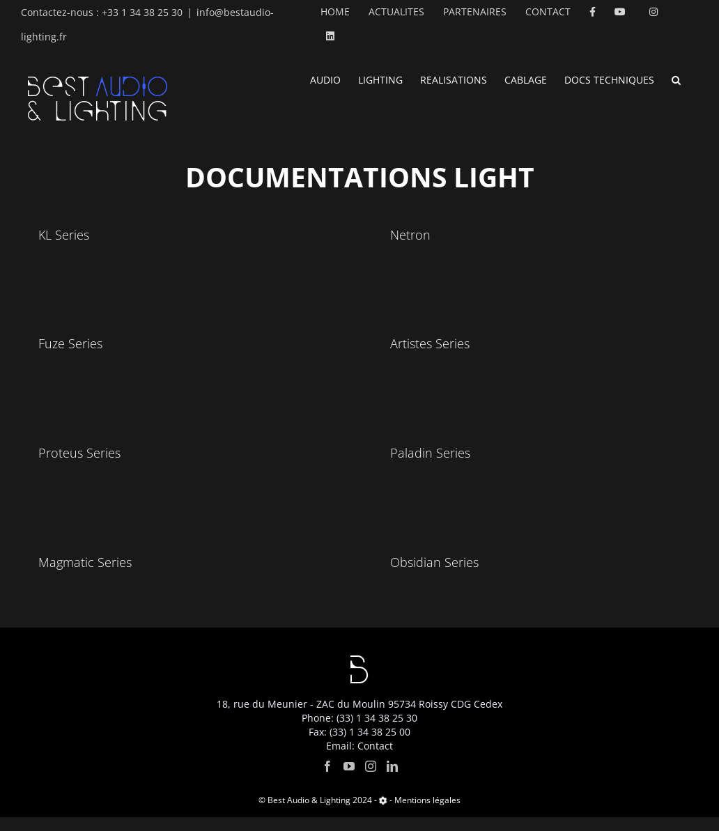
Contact (375, 759)
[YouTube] (349, 780)
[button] (676, 78)
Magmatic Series (85, 562)
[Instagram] (370, 780)
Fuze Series (70, 343)
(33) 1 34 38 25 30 (377, 731)
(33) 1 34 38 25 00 (370, 745)
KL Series (63, 234)
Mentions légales (427, 814)
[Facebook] (327, 780)
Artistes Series (430, 343)
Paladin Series (430, 452)
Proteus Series (79, 452)
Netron (410, 234)
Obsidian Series (434, 562)
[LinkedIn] (392, 780)
